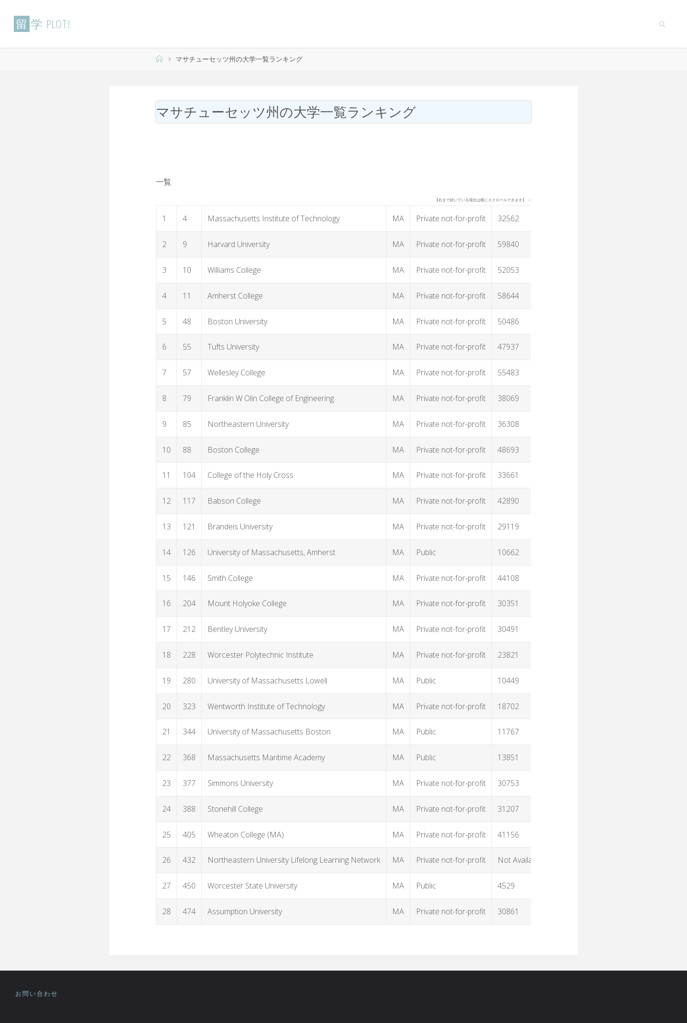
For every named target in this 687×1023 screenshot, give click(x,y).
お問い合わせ (36, 993)
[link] (662, 24)
